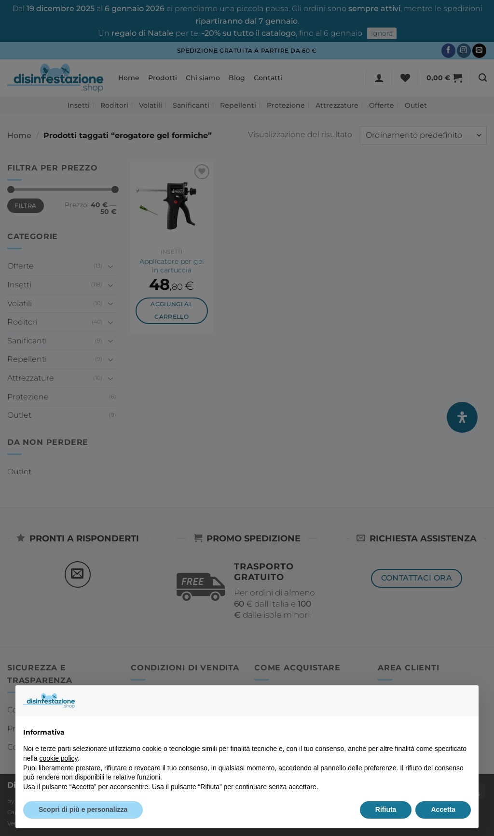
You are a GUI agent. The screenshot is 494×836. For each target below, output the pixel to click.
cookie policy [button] (58, 758)
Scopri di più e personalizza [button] (83, 809)
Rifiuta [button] (386, 809)
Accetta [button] (443, 809)
